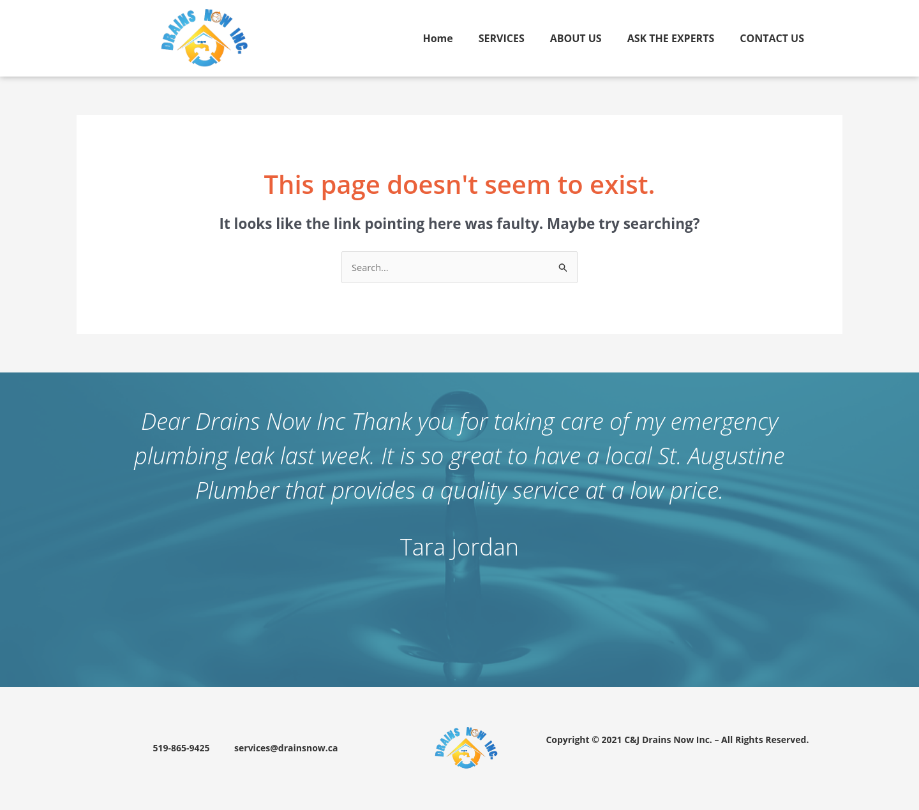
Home (437, 38)
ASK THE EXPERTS (671, 38)
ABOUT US (576, 38)
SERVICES (502, 38)
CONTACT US (772, 38)
